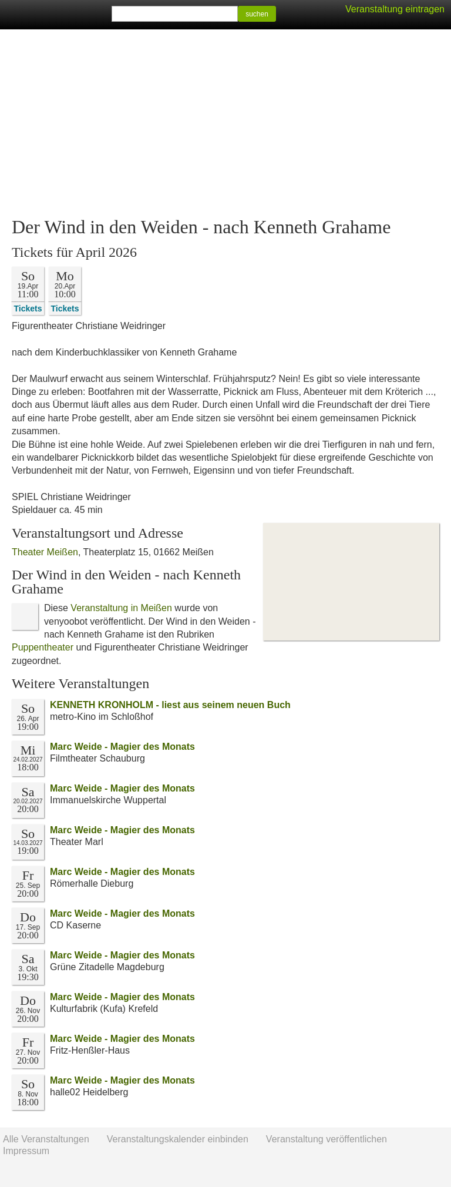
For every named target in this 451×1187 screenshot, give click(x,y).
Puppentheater (42, 647)
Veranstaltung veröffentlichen (326, 1139)
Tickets (28, 308)
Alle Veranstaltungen (46, 1139)
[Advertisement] (225, 123)
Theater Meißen (45, 552)
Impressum (26, 1151)
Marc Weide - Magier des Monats (122, 747)
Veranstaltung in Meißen (121, 608)
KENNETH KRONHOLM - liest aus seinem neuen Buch (170, 705)
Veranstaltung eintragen (395, 9)
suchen (256, 14)
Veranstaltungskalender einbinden (177, 1139)
